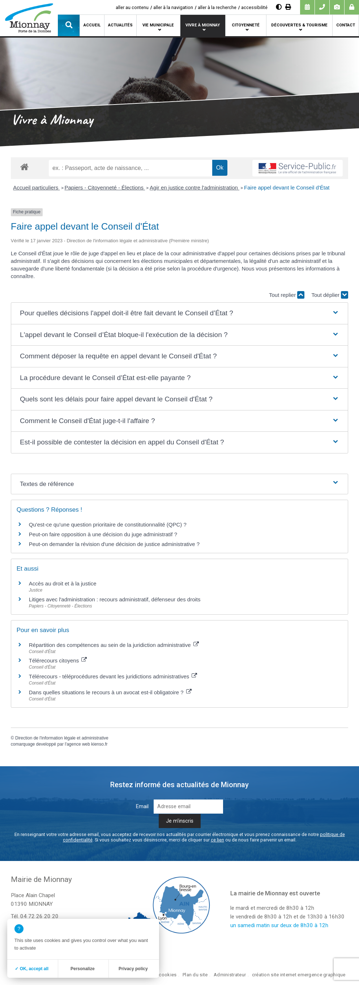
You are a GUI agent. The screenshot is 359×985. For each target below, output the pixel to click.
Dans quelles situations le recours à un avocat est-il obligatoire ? (110, 692)
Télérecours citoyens (58, 660)
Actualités (120, 25)
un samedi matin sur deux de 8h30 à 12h (279, 925)
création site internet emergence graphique (299, 974)
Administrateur (230, 974)
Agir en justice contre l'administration (194, 187)
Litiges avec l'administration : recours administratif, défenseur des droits (115, 599)
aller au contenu (132, 7)
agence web (78, 744)
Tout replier (286, 295)
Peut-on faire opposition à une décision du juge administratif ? (103, 534)
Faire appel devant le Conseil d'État (286, 187)
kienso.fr (99, 744)
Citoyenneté (246, 25)
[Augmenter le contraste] (279, 7)
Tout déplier (330, 295)
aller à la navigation (173, 7)
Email (142, 806)
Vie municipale (158, 25)
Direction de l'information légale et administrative (61, 738)
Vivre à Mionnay (202, 25)
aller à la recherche (217, 7)
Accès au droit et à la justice (63, 583)
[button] (69, 25)
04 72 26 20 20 (39, 916)
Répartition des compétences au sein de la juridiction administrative (114, 645)
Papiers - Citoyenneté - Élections (105, 187)
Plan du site (195, 974)
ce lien (217, 840)
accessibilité (254, 7)
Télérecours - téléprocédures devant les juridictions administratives (113, 676)
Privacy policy (133, 968)
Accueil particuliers (36, 187)
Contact (345, 25)
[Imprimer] (288, 7)
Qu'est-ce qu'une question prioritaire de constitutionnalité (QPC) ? (108, 524)
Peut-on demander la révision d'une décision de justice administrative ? (114, 544)
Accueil (92, 25)
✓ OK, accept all (31, 968)
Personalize (82, 968)
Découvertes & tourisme (299, 25)
